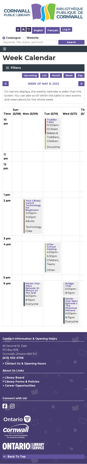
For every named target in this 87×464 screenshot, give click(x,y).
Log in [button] (66, 29)
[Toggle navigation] (5, 49)
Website (33, 37)
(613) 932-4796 (13, 357)
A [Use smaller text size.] (18, 29)
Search (71, 42)
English (38, 30)
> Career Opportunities (18, 385)
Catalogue (13, 37)
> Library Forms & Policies (20, 381)
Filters (16, 68)
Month (56, 75)
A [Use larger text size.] (23, 29)
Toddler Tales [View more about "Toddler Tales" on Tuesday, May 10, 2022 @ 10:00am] (52, 121)
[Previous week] (5, 83)
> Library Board (13, 377)
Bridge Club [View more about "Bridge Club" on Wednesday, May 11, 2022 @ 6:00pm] (69, 284)
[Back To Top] (43, 456)
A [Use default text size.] (28, 29)
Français (53, 30)
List (44, 75)
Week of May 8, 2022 (43, 83)
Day (80, 75)
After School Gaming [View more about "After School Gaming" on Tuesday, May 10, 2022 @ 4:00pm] (51, 246)
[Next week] (81, 83)
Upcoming (30, 75)
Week (69, 75)
